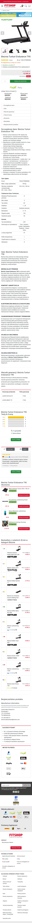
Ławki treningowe (21, 886)
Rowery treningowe (7, 889)
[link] (14, 65)
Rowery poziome (21, 893)
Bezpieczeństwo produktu (11, 124)
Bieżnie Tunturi (6, 10)
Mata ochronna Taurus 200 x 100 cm (19, 488)
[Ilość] (5, 81)
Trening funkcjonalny (8, 905)
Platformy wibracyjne (22, 912)
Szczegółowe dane (9, 105)
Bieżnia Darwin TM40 (13, 656)
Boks (4, 893)
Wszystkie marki (7, 918)
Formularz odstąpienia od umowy (8, 867)
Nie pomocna (13, 465)
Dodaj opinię (16, 439)
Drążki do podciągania (22, 910)
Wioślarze (19, 879)
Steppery (5, 901)
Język (24, 449)
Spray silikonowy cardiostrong (17, 511)
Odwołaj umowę (15, 848)
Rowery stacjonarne (22, 876)
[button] (4, 51)
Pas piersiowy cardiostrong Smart (18, 500)
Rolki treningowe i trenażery (21, 897)
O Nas (18, 859)
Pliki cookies (5, 859)
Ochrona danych (21, 856)
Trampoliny (20, 881)
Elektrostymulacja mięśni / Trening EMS (8, 913)
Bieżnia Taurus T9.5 (12, 567)
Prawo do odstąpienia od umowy (23, 862)
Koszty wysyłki (5, 861)
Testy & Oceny (8, 115)
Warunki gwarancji (9, 112)
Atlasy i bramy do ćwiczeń (7, 882)
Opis (5, 108)
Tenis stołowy (6, 886)
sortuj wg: (10, 449)
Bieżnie (4, 879)
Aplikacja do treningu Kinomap (17, 522)
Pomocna (5, 465)
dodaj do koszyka (20, 81)
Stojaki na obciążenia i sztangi (22, 901)
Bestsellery (7, 121)
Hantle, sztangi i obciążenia (21, 890)
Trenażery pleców (7, 910)
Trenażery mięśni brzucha (21, 906)
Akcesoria (6, 118)
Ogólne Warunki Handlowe (8, 856)
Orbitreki (5, 876)
